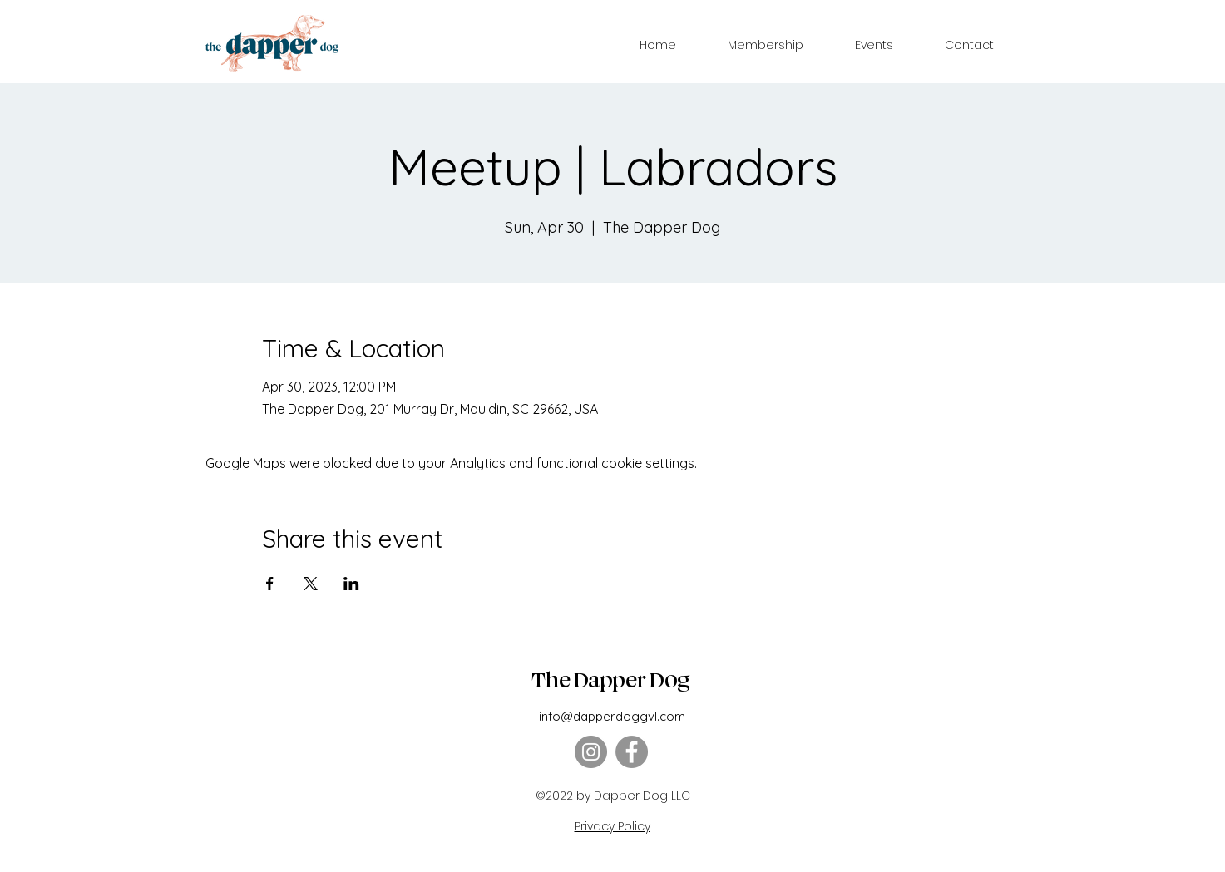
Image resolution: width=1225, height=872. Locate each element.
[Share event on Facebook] (270, 583)
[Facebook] (631, 752)
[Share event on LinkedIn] (351, 583)
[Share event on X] (311, 583)
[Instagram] (591, 752)
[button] (765, 45)
